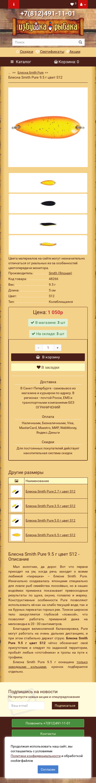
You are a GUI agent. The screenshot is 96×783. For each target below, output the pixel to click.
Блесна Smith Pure (31, 72)
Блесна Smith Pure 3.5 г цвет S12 (50, 508)
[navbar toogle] (13, 4)
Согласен (48, 769)
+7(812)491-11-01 (48, 13)
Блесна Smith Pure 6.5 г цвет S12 (50, 537)
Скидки (24, 51)
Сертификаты (49, 51)
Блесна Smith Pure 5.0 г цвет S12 (50, 523)
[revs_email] (26, 708)
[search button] (80, 42)
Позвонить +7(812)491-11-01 (48, 727)
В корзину (48, 358)
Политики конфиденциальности (36, 756)
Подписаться (65, 708)
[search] (44, 42)
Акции (73, 51)
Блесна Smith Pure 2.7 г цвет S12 (50, 494)
